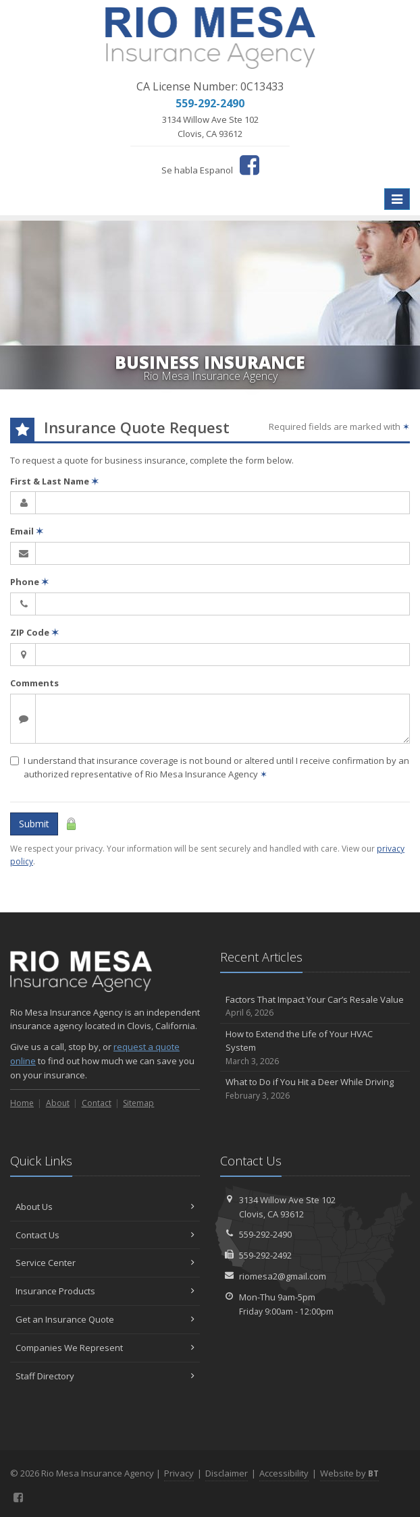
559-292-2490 (265, 1234)
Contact (96, 1103)
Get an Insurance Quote (105, 1319)
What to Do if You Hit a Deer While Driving (315, 1089)
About (58, 1103)
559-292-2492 (265, 1255)
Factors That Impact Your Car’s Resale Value (315, 1006)
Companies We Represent (105, 1348)
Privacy (179, 1473)
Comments (34, 683)
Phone (29, 582)
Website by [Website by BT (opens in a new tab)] (349, 1473)
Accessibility (284, 1473)
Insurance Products (105, 1291)
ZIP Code (34, 632)
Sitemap (138, 1103)
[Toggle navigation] (397, 199)
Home (22, 1103)
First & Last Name (54, 481)
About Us (105, 1207)
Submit (34, 823)
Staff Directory (105, 1376)
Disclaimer (226, 1473)
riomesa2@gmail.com (282, 1276)
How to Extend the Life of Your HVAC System (315, 1048)
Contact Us (105, 1235)
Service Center (105, 1263)
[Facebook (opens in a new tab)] (249, 164)
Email (26, 531)
